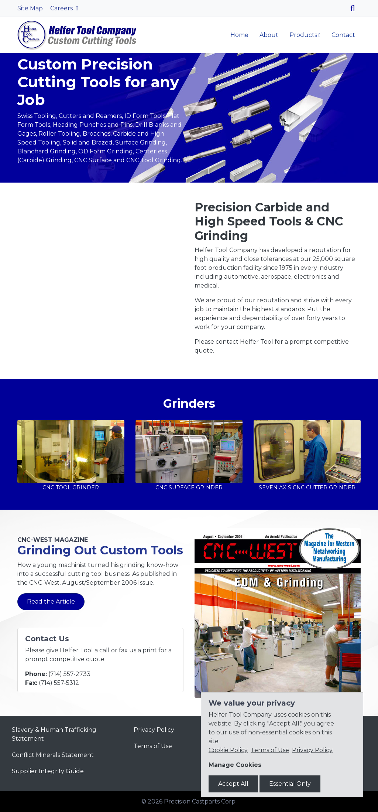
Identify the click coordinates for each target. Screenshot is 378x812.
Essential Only (290, 783)
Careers (62, 8)
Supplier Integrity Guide (48, 771)
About (269, 34)
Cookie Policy (228, 750)
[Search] (355, 8)
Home (239, 34)
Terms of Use (153, 746)
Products (303, 34)
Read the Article (51, 601)
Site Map (30, 8)
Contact (343, 34)
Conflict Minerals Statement (53, 754)
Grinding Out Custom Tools (100, 550)
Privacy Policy (154, 729)
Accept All (233, 783)
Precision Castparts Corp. (200, 801)
